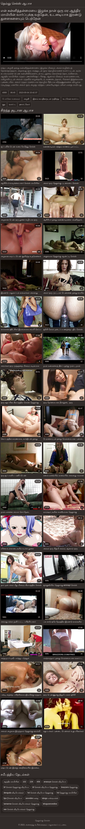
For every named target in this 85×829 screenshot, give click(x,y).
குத (3, 104)
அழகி (26, 99)
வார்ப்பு (12, 104)
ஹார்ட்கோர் (24, 104)
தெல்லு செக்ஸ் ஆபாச (16, 3)
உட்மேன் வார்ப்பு (70, 99)
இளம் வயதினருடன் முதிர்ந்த (46, 99)
